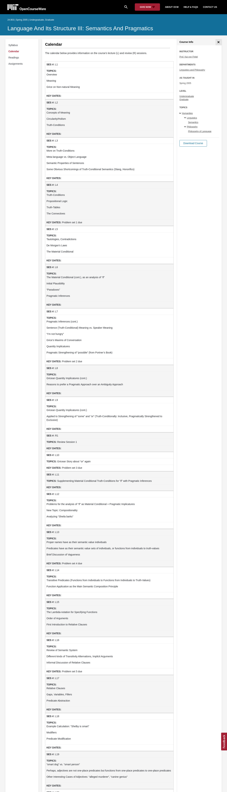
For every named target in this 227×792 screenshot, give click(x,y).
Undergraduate (186, 96)
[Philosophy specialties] (185, 127)
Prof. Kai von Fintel (188, 57)
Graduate (184, 99)
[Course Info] (218, 42)
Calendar (14, 51)
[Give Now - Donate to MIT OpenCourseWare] (147, 7)
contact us (210, 7)
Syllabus (13, 45)
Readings (14, 57)
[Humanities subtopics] (180, 113)
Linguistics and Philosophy (192, 70)
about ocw (172, 7)
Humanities (187, 113)
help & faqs (191, 7)
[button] (193, 143)
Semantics (193, 122)
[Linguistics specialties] (185, 118)
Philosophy (192, 127)
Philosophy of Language (199, 131)
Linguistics (192, 118)
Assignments (16, 63)
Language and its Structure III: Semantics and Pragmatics (80, 28)
